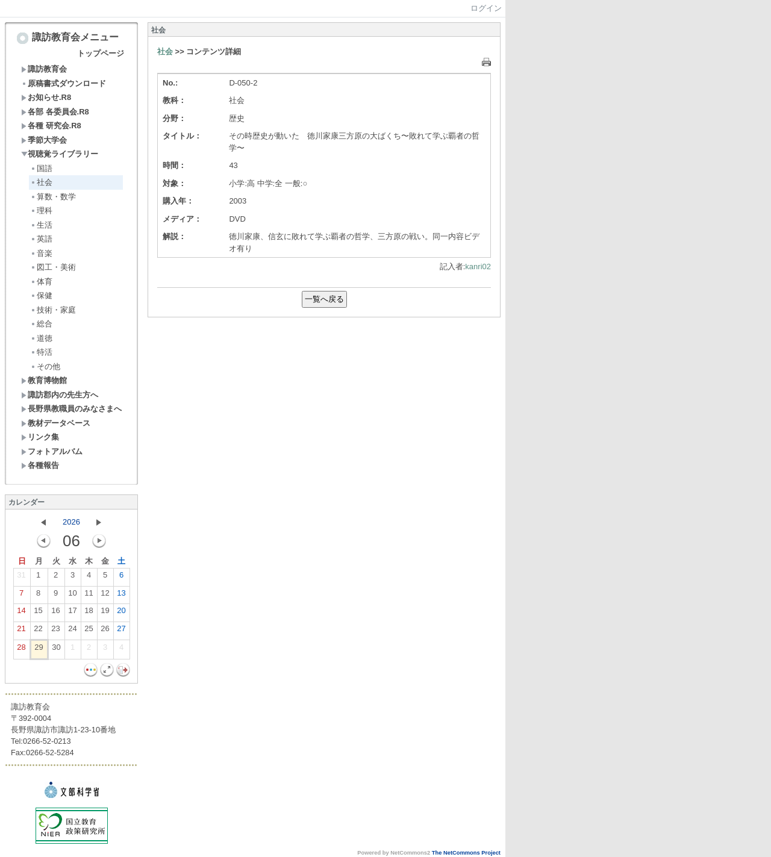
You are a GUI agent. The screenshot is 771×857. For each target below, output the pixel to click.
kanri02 (478, 266)
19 (105, 613)
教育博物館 (44, 380)
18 (88, 613)
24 (72, 631)
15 (38, 613)
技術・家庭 (53, 309)
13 (121, 595)
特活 (41, 352)
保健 (41, 295)
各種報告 (40, 465)
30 (56, 650)
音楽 (41, 253)
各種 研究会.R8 (51, 125)
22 (38, 631)
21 (21, 631)
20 (121, 613)
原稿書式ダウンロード (63, 83)
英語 (41, 238)
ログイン (486, 8)
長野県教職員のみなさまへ (71, 408)
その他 (45, 366)
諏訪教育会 (44, 68)
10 (72, 595)
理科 (41, 210)
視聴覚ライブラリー (59, 153)
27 (121, 631)
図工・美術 (53, 267)
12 (105, 595)
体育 (41, 281)
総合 (41, 323)
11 (88, 595)
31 (21, 577)
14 (21, 613)
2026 (71, 521)
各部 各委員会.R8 (55, 111)
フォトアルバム (52, 451)
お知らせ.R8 (46, 97)
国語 (41, 168)
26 (105, 631)
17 (72, 613)
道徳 (41, 338)
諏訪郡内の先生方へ (59, 394)
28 (21, 650)
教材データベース (55, 423)
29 (38, 650)
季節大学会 (44, 140)
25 (88, 631)
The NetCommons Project (466, 853)
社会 (41, 182)
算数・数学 (53, 196)
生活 (41, 224)
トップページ (100, 53)
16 (55, 613)
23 (55, 631)
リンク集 (40, 436)
